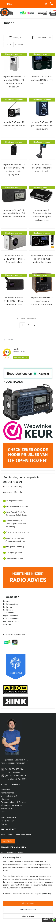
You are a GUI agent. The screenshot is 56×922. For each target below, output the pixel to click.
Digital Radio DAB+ (11, 616)
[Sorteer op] (41, 38)
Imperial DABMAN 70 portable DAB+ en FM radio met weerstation (14, 213)
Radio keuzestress (10, 604)
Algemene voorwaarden (11, 805)
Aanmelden (8, 841)
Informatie (5, 789)
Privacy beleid (7, 808)
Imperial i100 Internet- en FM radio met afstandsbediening (42, 259)
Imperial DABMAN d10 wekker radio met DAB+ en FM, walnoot (42, 301)
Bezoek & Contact (9, 796)
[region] (28, 878)
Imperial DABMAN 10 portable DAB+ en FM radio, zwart (42, 125)
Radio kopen (8, 610)
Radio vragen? (7, 821)
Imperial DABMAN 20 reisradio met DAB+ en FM (14, 125)
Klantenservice (7, 793)
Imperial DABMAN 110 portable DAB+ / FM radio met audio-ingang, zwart (14, 169)
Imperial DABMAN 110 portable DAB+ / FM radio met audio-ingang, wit (14, 81)
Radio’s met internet (11, 618)
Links (3, 811)
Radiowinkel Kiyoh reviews (12, 852)
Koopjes (6, 601)
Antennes (7, 624)
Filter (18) (15, 37)
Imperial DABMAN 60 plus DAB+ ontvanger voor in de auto (42, 168)
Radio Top (7, 607)
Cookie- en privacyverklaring (39, 893)
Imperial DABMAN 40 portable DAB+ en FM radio (42, 80)
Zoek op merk (8, 613)
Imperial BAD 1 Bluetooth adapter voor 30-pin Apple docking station (42, 215)
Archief (4, 824)
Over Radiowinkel (9, 817)
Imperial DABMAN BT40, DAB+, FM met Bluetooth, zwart (14, 301)
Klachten (5, 799)
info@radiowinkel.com (15, 763)
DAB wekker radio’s (11, 621)
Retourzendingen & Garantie (13, 802)
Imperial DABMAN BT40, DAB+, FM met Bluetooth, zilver (14, 259)
